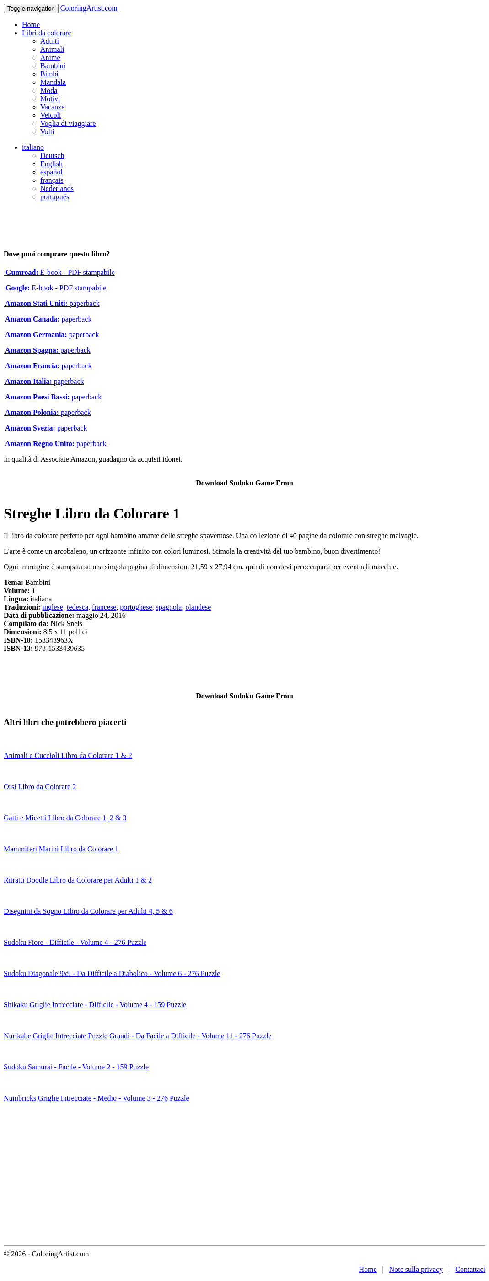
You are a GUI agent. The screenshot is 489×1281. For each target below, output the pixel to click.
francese (104, 607)
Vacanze (52, 107)
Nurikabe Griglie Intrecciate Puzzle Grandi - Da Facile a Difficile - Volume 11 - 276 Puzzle (137, 1036)
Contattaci (470, 1269)
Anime (50, 57)
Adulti (49, 41)
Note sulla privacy (416, 1269)
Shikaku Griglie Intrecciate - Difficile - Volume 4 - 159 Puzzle (95, 1004)
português (54, 197)
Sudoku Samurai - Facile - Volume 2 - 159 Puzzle (76, 1067)
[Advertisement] (244, 1176)
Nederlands (57, 188)
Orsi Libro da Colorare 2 (40, 786)
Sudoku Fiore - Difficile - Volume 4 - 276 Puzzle (75, 942)
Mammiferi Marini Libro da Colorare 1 (61, 849)
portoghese (136, 607)
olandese (198, 607)
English (51, 164)
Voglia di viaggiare (68, 123)
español (51, 172)
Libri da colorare (46, 33)
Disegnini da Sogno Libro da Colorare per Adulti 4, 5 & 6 (88, 911)
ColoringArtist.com (89, 8)
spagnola (169, 607)
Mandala (53, 82)
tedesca (77, 607)
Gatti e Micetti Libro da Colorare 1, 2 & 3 (65, 818)
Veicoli (50, 115)
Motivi (50, 99)
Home (31, 24)
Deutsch (52, 155)
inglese (53, 607)
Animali (52, 49)
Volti (47, 132)
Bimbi (49, 74)
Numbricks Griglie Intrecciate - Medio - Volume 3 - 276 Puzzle (96, 1098)
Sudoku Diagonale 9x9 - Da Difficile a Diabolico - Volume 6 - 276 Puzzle (112, 973)
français (52, 180)
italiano (33, 147)
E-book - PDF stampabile (59, 272)
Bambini (52, 66)
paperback (52, 303)
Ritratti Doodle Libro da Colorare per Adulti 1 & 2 (78, 880)
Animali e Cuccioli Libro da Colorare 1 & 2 (68, 755)
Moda (48, 90)
